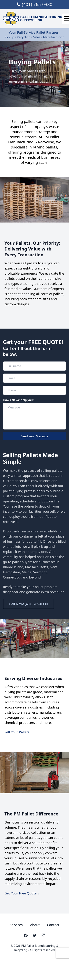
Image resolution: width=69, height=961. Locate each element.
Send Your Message (34, 436)
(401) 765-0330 (37, 4)
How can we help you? (18, 400)
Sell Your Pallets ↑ (18, 732)
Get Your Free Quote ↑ (21, 893)
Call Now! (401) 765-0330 (28, 604)
